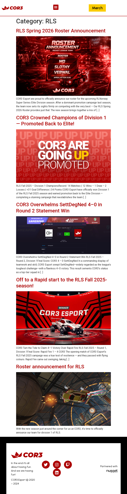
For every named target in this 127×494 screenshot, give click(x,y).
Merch (97, 8)
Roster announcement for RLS (50, 367)
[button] (55, 7)
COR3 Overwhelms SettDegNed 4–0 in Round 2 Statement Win (59, 207)
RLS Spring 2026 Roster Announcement (61, 31)
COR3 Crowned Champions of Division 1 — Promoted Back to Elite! (61, 121)
